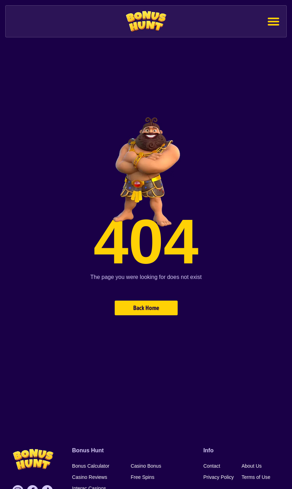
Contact (211, 466)
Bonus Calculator (90, 466)
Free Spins (143, 477)
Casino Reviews (89, 477)
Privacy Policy (218, 477)
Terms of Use (256, 477)
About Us (252, 466)
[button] (273, 21)
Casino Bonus (146, 466)
